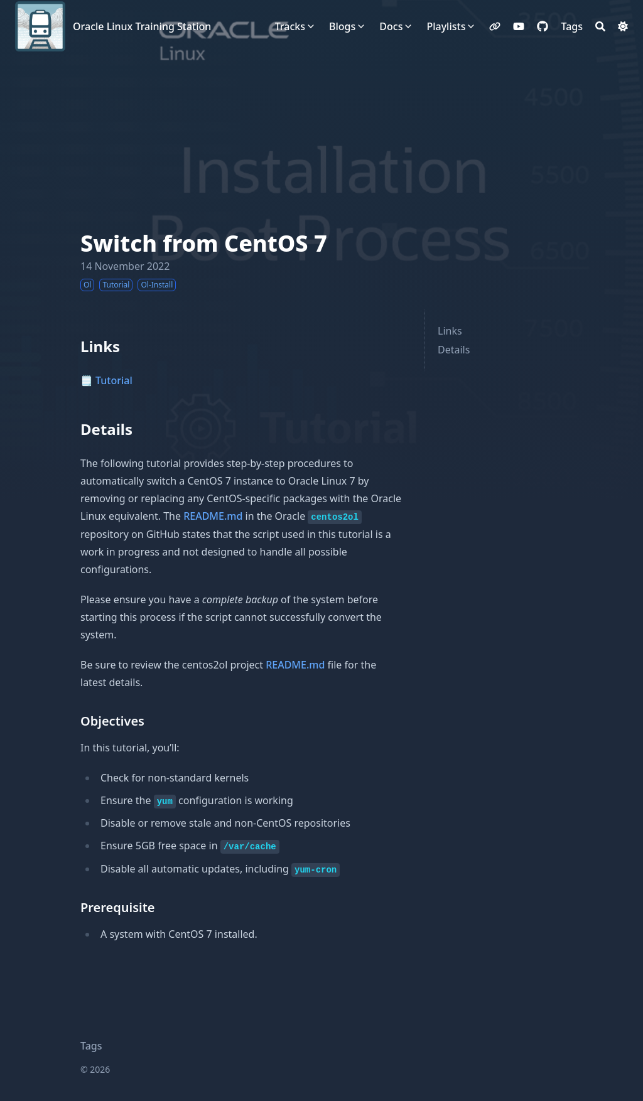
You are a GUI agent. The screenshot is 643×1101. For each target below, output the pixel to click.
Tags (91, 1046)
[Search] (600, 26)
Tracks (290, 26)
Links (450, 331)
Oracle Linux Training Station (142, 26)
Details (454, 350)
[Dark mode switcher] (623, 26)
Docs (391, 26)
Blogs (342, 26)
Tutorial (113, 380)
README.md (212, 516)
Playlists (445, 26)
